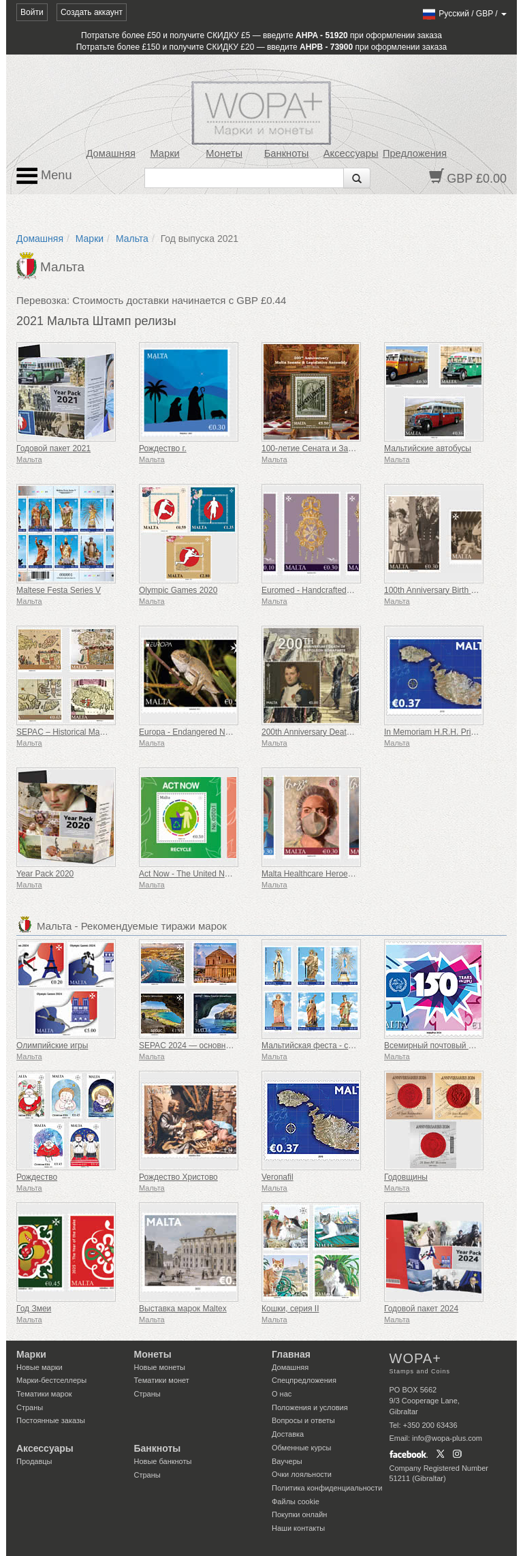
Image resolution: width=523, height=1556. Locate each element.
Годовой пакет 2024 (421, 1308)
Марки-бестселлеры (51, 1380)
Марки (164, 153)
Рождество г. (163, 448)
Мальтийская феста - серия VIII (321, 1045)
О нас (281, 1394)
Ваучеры (287, 1461)
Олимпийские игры (52, 1045)
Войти (32, 12)
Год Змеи (33, 1308)
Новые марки (39, 1367)
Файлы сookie (295, 1501)
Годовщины (406, 1177)
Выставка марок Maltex (183, 1308)
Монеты (224, 153)
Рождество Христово (178, 1177)
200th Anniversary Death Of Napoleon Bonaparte (350, 732)
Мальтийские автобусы (427, 448)
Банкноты (286, 153)
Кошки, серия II (290, 1308)
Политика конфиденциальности (327, 1488)
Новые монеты (159, 1367)
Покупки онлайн (299, 1514)
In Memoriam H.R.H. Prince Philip (445, 732)
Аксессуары (351, 153)
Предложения (415, 153)
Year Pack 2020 (45, 874)
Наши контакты (298, 1528)
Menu (44, 176)
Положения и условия (310, 1407)
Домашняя (111, 153)
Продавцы (34, 1461)
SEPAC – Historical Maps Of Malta (79, 732)
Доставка (288, 1434)
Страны (29, 1407)
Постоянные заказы (50, 1420)
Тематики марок (44, 1394)
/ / (464, 13)
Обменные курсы (301, 1448)
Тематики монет (161, 1380)
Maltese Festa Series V (58, 590)
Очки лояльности (302, 1474)
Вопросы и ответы (303, 1420)
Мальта (132, 238)
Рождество (36, 1177)
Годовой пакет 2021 (53, 448)
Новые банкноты (163, 1461)
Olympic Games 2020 (178, 590)
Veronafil (278, 1177)
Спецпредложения (304, 1380)
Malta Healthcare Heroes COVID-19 (327, 874)
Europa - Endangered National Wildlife (208, 732)
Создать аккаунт (92, 12)
